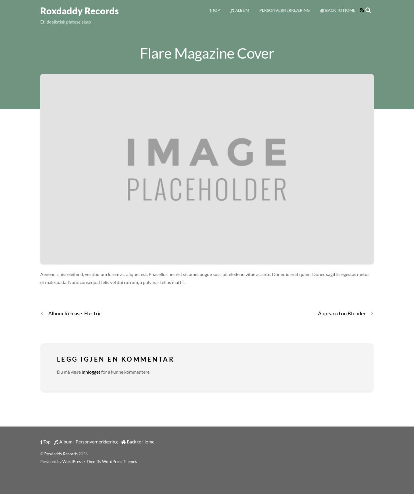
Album (239, 10)
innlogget (91, 372)
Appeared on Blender (346, 313)
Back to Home (337, 10)
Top (214, 10)
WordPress (72, 461)
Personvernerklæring (284, 10)
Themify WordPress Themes (112, 461)
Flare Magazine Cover (207, 53)
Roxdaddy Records (61, 453)
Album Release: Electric (70, 313)
